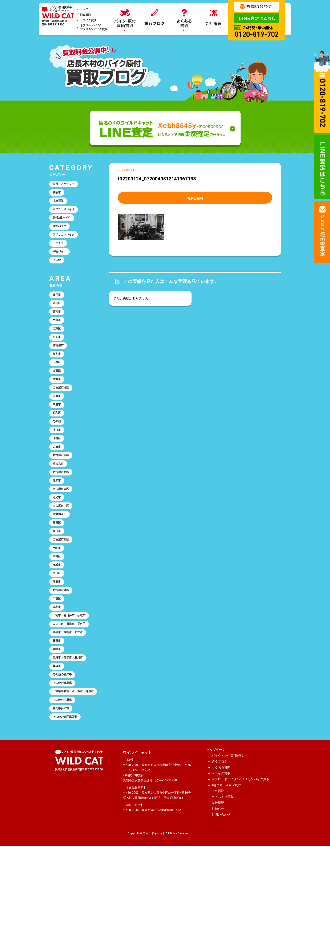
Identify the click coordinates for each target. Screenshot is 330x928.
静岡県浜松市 (62, 782)
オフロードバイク (65, 213)
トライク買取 (88, 20)
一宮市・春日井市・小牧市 (72, 671)
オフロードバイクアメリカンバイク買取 (93, 27)
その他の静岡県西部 (67, 791)
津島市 (58, 661)
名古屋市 (59, 364)
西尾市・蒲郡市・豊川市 (70, 719)
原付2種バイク (63, 223)
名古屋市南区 (62, 489)
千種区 (58, 652)
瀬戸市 (58, 307)
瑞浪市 (58, 633)
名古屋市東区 (62, 527)
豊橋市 (58, 729)
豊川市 (58, 575)
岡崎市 (58, 709)
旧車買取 (85, 14)
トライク (59, 252)
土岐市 (58, 594)
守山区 (58, 316)
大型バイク (61, 232)
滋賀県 (58, 393)
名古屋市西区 (62, 585)
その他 (58, 271)
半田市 (58, 336)
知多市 (58, 374)
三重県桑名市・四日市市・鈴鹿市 (73, 759)
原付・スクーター (65, 185)
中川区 (58, 623)
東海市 (58, 403)
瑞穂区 (58, 470)
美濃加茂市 (61, 556)
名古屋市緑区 (62, 412)
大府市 (58, 479)
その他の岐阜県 (64, 748)
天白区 (58, 383)
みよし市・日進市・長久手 (72, 681)
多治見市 (59, 499)
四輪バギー (61, 261)
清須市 (58, 460)
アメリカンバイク (65, 242)
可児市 (58, 537)
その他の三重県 (64, 772)
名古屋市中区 (62, 546)
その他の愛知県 (64, 738)
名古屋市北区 (62, 508)
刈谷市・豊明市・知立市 (70, 690)
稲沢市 (58, 518)
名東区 (58, 345)
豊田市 (58, 700)
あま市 (58, 355)
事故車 (58, 194)
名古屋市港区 (62, 642)
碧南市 (58, 326)
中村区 (58, 604)
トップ (84, 9)
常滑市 (58, 432)
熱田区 (58, 566)
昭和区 (58, 441)
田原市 (58, 422)
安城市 (58, 613)
